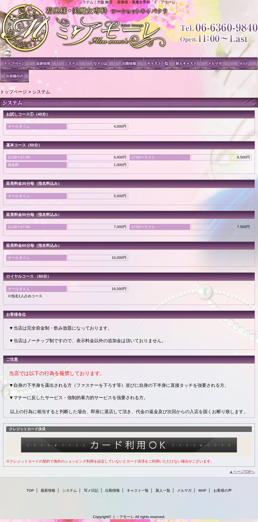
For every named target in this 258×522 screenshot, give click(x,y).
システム (71, 63)
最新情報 (43, 63)
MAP (243, 63)
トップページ (13, 91)
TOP (14, 63)
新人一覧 (186, 63)
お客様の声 (14, 76)
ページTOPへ (244, 472)
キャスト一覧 (157, 63)
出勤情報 (129, 63)
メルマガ (215, 63)
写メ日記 (100, 63)
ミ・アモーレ (129, 30)
